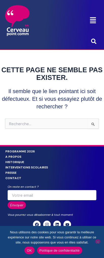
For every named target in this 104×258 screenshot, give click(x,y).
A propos (13, 157)
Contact (13, 178)
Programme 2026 (20, 151)
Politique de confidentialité (60, 250)
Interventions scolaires (26, 167)
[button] (93, 20)
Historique (14, 162)
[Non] (97, 241)
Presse (10, 173)
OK (29, 250)
